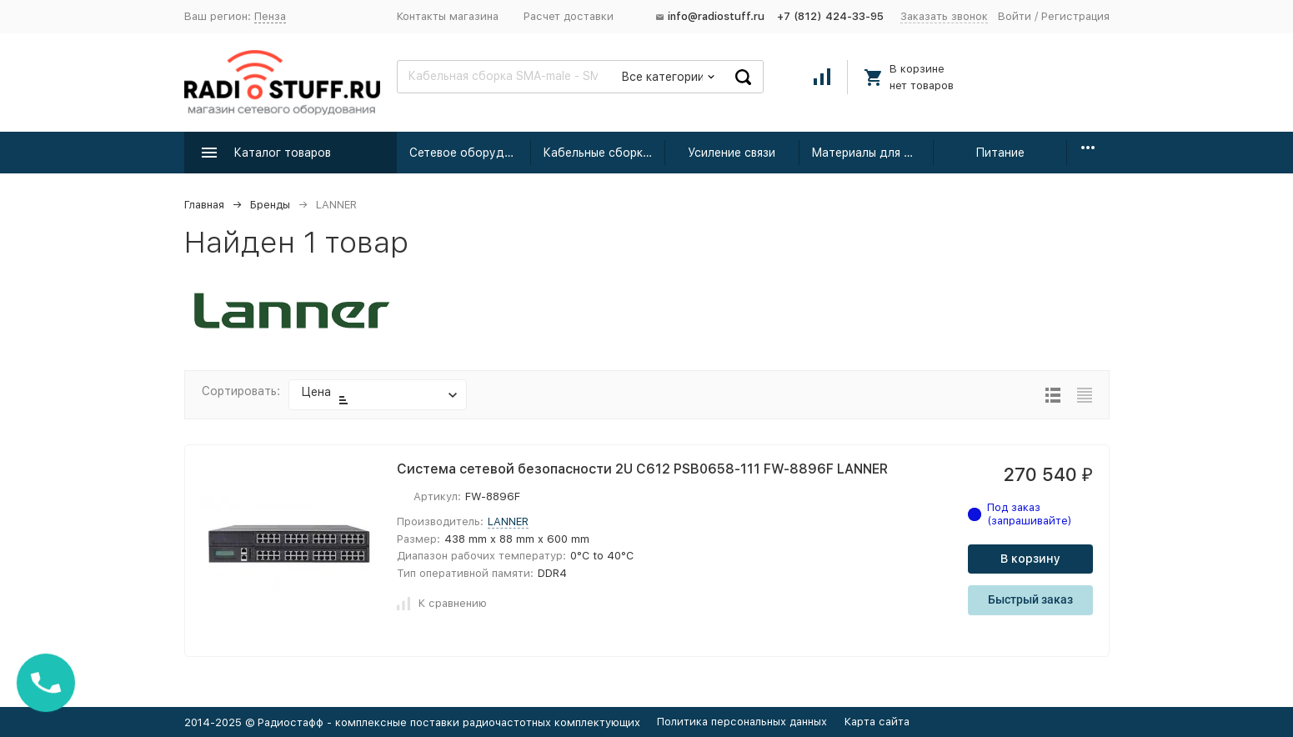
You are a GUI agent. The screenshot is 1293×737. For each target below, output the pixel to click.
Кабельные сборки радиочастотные (604, 152)
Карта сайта (877, 721)
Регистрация (1075, 16)
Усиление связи (731, 152)
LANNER (508, 521)
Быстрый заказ (1030, 599)
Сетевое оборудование (470, 152)
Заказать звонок (944, 16)
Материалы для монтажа (872, 152)
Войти (1014, 16)
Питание (1000, 152)
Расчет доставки (569, 16)
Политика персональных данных (742, 721)
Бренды (270, 204)
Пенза (270, 16)
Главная (204, 204)
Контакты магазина (448, 16)
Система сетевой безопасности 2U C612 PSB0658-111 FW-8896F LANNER (642, 469)
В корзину (1030, 558)
